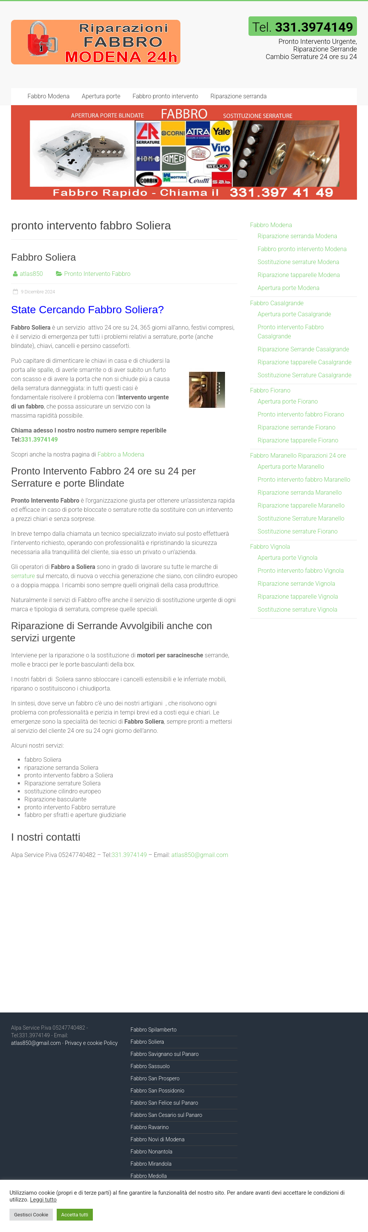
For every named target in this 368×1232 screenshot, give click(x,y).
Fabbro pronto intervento (165, 96)
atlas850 (31, 273)
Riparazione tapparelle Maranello (301, 505)
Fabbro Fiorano (270, 390)
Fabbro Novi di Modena (158, 1139)
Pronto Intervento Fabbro (97, 273)
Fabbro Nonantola (151, 1152)
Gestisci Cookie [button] (31, 1215)
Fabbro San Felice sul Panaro (164, 1103)
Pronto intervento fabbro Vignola (301, 570)
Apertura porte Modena (289, 288)
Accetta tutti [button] (74, 1215)
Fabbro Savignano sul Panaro (165, 1054)
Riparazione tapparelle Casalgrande (305, 362)
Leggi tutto (43, 1199)
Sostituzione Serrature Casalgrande (304, 375)
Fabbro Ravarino (150, 1127)
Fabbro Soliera (43, 257)
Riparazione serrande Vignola (296, 583)
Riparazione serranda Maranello (300, 492)
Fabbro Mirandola (151, 1164)
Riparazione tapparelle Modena (299, 275)
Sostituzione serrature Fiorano (298, 531)
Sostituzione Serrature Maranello (301, 518)
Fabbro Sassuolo (150, 1066)
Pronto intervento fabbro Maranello (304, 479)
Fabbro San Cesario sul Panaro (166, 1115)
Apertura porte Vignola (288, 557)
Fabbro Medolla (149, 1176)
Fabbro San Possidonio (157, 1091)
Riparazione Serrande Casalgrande (303, 349)
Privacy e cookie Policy (91, 1043)
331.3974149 (39, 439)
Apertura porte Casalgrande (294, 314)
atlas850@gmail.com (199, 855)
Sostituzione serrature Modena (298, 262)
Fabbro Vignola (270, 546)
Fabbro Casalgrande (277, 303)
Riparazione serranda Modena (297, 236)
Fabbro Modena (48, 96)
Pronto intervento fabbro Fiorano (301, 414)
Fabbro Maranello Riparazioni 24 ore (298, 455)
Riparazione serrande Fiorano (296, 427)
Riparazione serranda (238, 96)
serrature (23, 576)
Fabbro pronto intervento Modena (302, 249)
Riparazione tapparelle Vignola (298, 596)
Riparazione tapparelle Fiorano (298, 440)
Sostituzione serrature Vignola (298, 609)
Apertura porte (101, 96)
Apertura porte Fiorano (288, 401)
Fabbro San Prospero (155, 1078)
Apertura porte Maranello (291, 466)
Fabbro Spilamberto (154, 1030)
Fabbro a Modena (120, 454)
